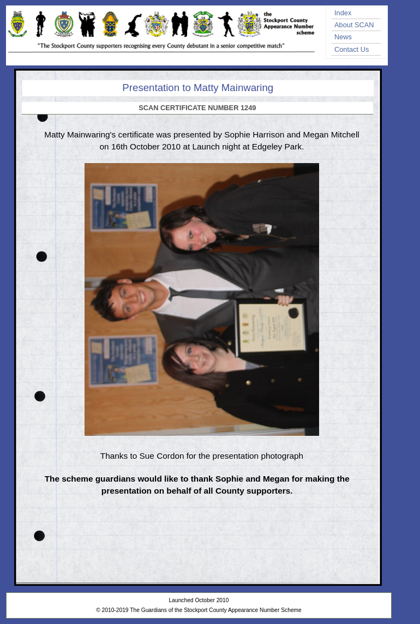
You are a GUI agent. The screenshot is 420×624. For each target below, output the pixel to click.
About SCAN (354, 25)
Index (342, 13)
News (343, 37)
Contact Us (351, 49)
